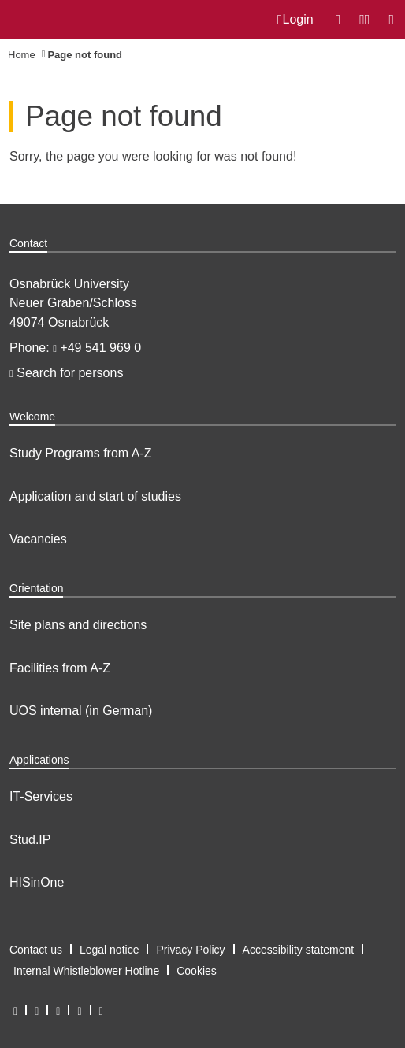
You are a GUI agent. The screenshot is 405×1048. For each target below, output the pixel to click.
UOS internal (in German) (80, 710)
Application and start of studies (95, 496)
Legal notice (109, 949)
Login (295, 20)
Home (21, 55)
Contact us (35, 949)
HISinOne (36, 882)
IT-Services (40, 796)
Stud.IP (29, 839)
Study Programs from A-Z (80, 453)
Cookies (196, 971)
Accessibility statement (299, 949)
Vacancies (38, 539)
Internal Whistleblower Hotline (86, 971)
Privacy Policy (190, 949)
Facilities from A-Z (59, 668)
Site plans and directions (78, 624)
